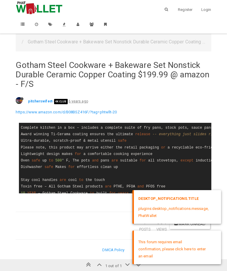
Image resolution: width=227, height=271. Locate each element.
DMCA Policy (113, 250)
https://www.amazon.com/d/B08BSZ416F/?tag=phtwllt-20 (66, 112)
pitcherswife (38, 101)
